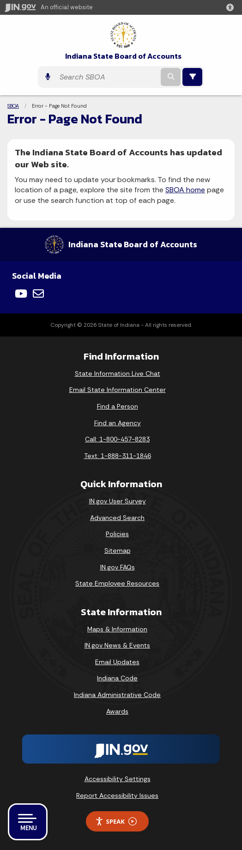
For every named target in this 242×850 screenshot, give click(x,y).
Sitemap (117, 550)
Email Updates (117, 662)
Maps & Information (117, 629)
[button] (231, 7)
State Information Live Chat (117, 373)
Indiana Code (117, 678)
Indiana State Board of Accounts (123, 56)
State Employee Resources (117, 583)
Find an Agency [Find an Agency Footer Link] (117, 423)
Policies (117, 534)
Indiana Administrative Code (117, 695)
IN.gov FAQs (117, 567)
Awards (117, 711)
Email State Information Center (117, 389)
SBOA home (185, 190)
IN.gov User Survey (117, 501)
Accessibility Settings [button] (118, 779)
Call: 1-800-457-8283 (117, 439)
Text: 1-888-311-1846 (117, 456)
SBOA (13, 106)
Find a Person (117, 406)
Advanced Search (117, 518)
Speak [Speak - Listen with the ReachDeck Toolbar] (116, 821)
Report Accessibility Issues (117, 795)
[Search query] (107, 77)
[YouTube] (21, 293)
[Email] (38, 293)
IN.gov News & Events (117, 645)
